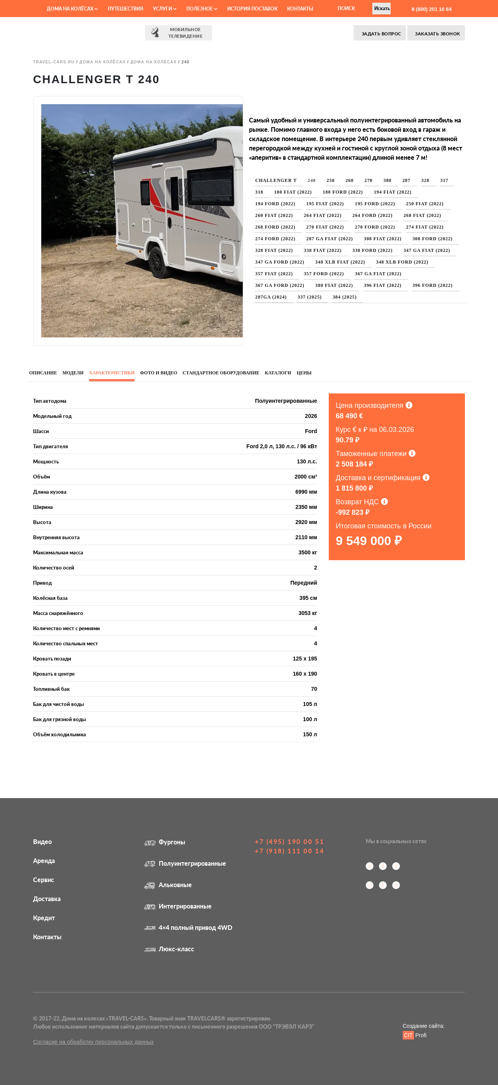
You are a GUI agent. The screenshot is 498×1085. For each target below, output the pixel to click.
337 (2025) (310, 297)
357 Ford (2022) (324, 273)
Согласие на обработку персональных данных (93, 1042)
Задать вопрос (380, 33)
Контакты (300, 9)
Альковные (168, 884)
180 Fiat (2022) (293, 192)
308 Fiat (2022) (383, 238)
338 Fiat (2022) (323, 250)
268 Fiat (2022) (422, 215)
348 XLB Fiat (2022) (340, 262)
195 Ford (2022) (375, 203)
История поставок (252, 9)
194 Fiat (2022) (393, 192)
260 (349, 180)
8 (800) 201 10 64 (430, 9)
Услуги (165, 9)
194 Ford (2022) (275, 203)
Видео (42, 841)
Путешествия (125, 9)
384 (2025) (345, 297)
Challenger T (276, 180)
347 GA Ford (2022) (279, 262)
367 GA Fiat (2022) (378, 273)
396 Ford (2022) (432, 285)
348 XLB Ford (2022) (402, 262)
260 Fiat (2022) (274, 215)
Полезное (201, 9)
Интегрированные (178, 906)
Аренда (44, 860)
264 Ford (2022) (372, 215)
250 (331, 180)
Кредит (44, 917)
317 (444, 180)
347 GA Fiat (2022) (426, 250)
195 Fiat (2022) (325, 203)
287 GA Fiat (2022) (329, 238)
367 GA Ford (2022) (279, 285)
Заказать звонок (437, 33)
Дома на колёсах (72, 9)
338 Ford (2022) (372, 250)
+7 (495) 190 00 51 (289, 841)
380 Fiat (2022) (334, 285)
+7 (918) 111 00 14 (289, 850)
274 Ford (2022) (275, 238)
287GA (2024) (271, 297)
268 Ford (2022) (275, 227)
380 (388, 180)
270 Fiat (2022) (325, 227)
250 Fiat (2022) (425, 203)
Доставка (47, 898)
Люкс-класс (169, 948)
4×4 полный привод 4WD (188, 927)
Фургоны (164, 842)
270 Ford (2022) (375, 227)
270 (369, 180)
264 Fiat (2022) (323, 215)
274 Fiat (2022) (425, 227)
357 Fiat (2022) (274, 273)
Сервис (43, 879)
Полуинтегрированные (185, 863)
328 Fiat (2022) (274, 250)
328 (425, 180)
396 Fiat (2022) (383, 285)
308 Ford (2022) (432, 238)
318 (259, 192)
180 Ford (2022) (343, 192)
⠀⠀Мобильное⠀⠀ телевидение (178, 32)
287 (406, 180)
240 (312, 180)
